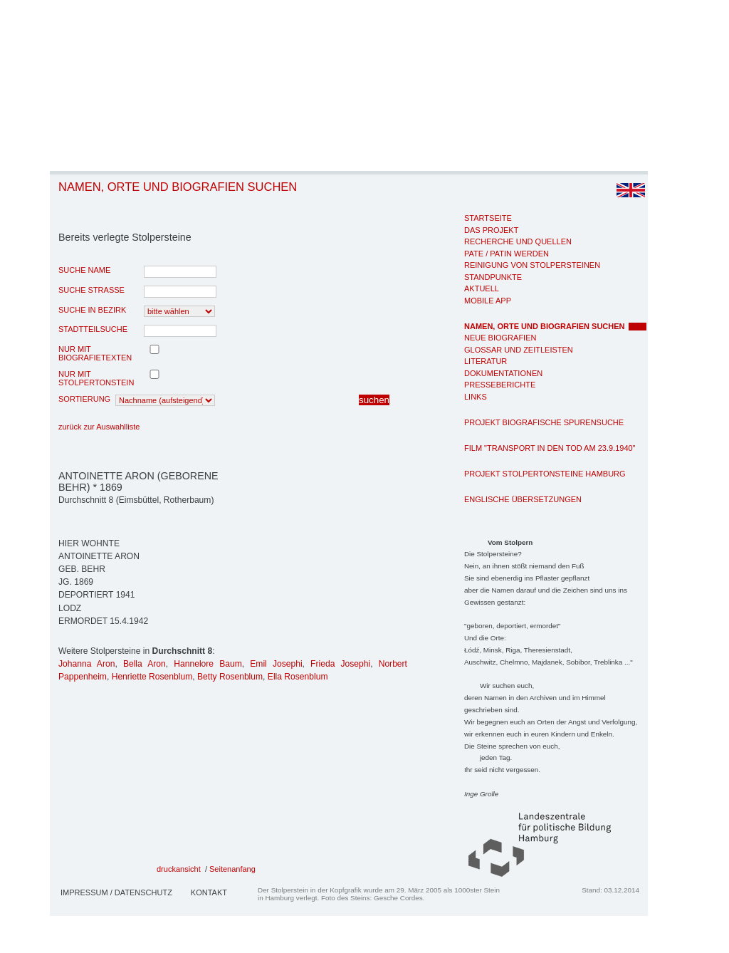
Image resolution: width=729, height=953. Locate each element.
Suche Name (84, 270)
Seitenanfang (232, 869)
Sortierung (84, 399)
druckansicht (179, 869)
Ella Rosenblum (298, 677)
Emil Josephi (276, 664)
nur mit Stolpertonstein (96, 378)
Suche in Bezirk (92, 310)
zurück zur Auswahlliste (99, 426)
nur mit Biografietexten (95, 353)
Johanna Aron (86, 664)
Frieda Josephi (340, 664)
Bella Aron (144, 664)
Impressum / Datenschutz (116, 892)
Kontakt (209, 892)
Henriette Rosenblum (152, 677)
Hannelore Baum (208, 664)
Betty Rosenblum (230, 677)
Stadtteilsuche (92, 329)
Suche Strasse (91, 290)
